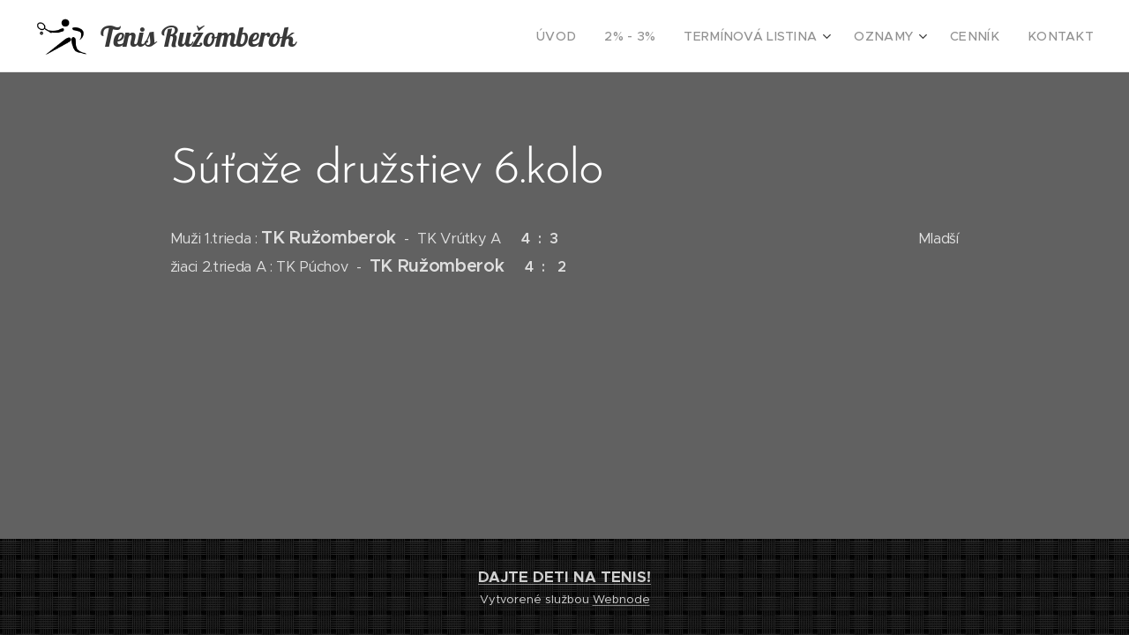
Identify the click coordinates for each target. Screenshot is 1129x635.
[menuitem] (599, 36)
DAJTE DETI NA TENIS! (564, 576)
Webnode (621, 599)
